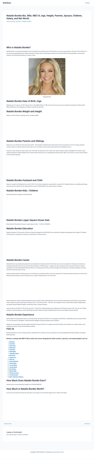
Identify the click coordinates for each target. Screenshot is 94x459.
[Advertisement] (47, 35)
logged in (15, 434)
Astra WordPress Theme (57, 452)
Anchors (88, 3)
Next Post (87, 423)
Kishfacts (7, 3)
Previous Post (7, 423)
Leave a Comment (11, 21)
